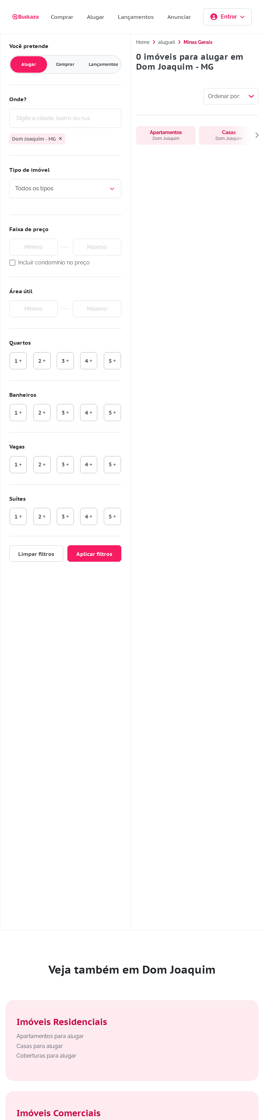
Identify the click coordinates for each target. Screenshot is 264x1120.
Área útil (20, 291)
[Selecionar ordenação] (231, 96)
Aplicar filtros (94, 553)
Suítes (17, 499)
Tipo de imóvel (29, 170)
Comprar (62, 16)
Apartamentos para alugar (50, 1036)
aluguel (166, 42)
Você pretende (28, 46)
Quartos (20, 342)
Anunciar (179, 16)
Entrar (227, 16)
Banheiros (22, 395)
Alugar (95, 16)
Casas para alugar (39, 1046)
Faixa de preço (28, 229)
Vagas (17, 446)
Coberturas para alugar (46, 1055)
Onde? (17, 99)
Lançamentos (136, 16)
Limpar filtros (36, 553)
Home (143, 42)
